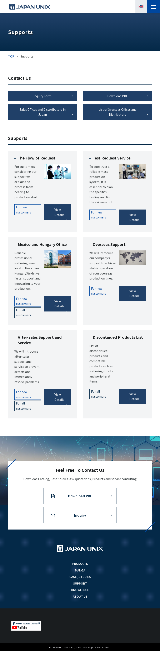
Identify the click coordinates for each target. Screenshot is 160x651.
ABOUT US (80, 596)
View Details (59, 212)
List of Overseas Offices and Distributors (117, 112)
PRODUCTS (80, 564)
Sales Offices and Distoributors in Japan (43, 112)
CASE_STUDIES (80, 577)
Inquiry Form (42, 96)
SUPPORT (80, 583)
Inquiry (80, 515)
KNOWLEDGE (80, 590)
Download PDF (117, 96)
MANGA (80, 570)
